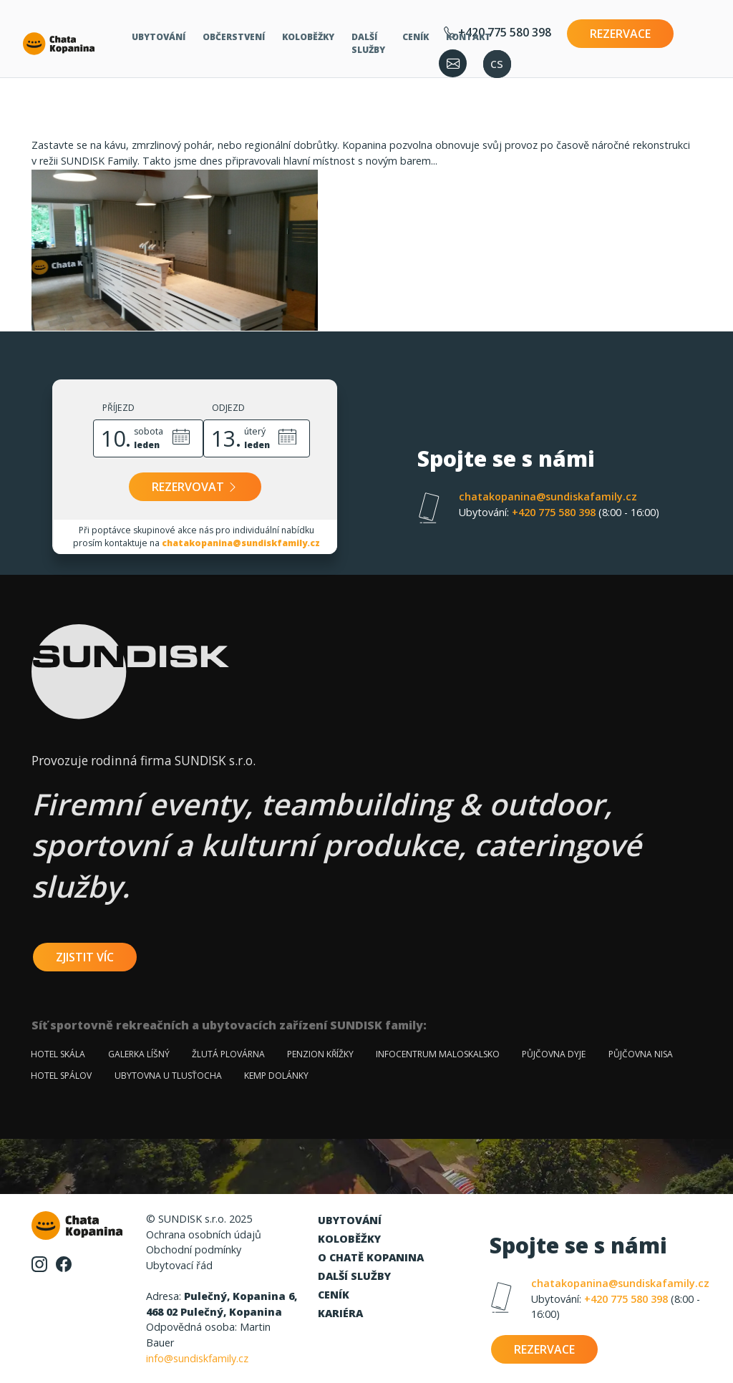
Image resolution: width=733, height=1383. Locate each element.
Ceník (415, 37)
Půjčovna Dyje (554, 1054)
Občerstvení (234, 37)
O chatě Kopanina (371, 1257)
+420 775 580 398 (559, 512)
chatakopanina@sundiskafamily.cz (548, 496)
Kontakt (468, 37)
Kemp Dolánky (276, 1075)
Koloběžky (308, 37)
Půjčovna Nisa (640, 1054)
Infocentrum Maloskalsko (438, 1054)
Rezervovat (195, 487)
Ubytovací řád (179, 1265)
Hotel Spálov (61, 1075)
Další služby (368, 43)
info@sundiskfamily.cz (197, 1358)
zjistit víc (85, 957)
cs (496, 63)
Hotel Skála (58, 1054)
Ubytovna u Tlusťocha (168, 1075)
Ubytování (158, 37)
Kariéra (340, 1313)
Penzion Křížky (320, 1054)
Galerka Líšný (139, 1054)
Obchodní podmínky (193, 1249)
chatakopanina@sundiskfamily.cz (241, 543)
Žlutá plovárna (228, 1054)
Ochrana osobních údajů (203, 1234)
